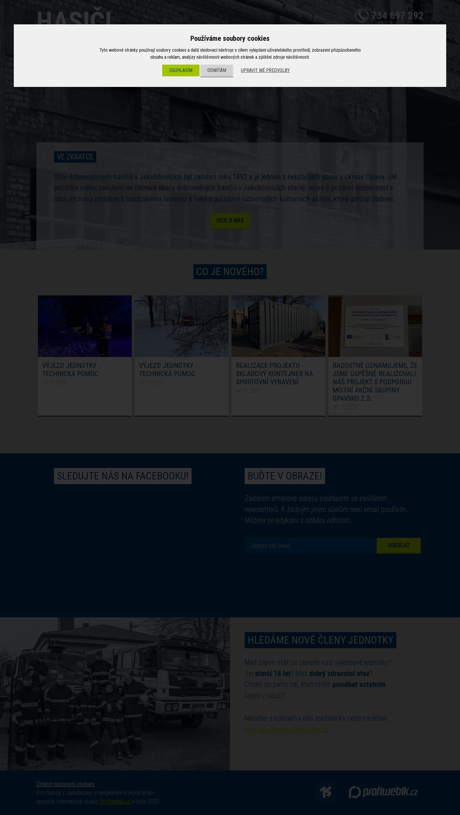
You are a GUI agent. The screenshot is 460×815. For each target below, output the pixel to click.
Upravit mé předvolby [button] (265, 70)
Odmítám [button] (216, 70)
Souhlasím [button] (180, 70)
